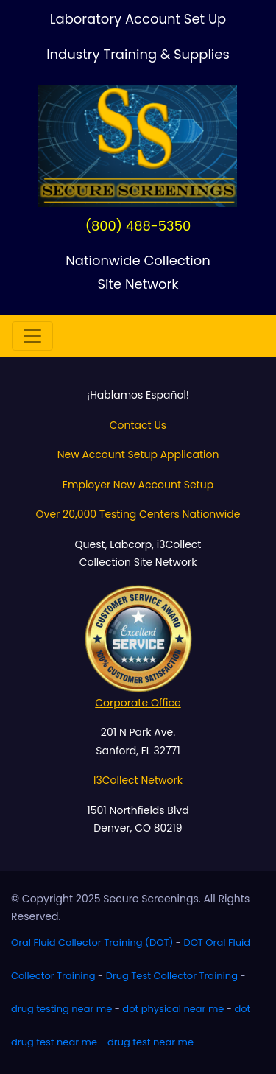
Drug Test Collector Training (172, 976)
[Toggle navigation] (32, 336)
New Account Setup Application (138, 454)
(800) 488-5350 (138, 226)
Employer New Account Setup (138, 484)
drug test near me (150, 1042)
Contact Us (138, 425)
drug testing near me (61, 1009)
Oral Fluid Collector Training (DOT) (92, 943)
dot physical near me (173, 1009)
